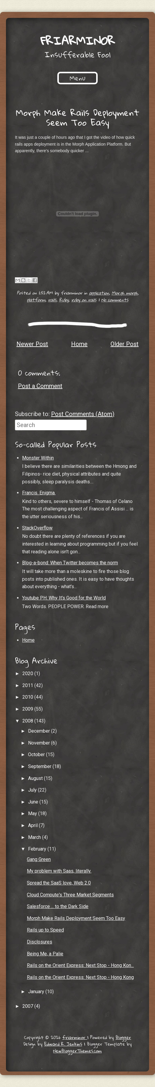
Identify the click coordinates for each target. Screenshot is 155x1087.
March (35, 837)
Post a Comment (40, 386)
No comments (114, 299)
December (39, 731)
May (33, 813)
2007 (28, 1006)
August (36, 778)
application (99, 293)
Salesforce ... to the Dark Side (57, 906)
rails (52, 299)
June (33, 802)
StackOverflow (37, 528)
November (39, 743)
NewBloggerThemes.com (77, 1050)
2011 (28, 685)
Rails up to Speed (45, 930)
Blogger (123, 1037)
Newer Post (32, 344)
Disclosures (39, 942)
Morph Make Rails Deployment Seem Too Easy (77, 117)
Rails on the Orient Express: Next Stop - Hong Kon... (80, 965)
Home (79, 344)
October (37, 754)
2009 (28, 709)
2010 (28, 697)
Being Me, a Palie (45, 954)
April (33, 825)
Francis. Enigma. (39, 493)
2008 (28, 721)
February (37, 849)
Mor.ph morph (125, 293)
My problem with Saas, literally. (59, 871)
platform (36, 299)
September (40, 766)
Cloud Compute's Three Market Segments (70, 895)
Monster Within (38, 458)
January (36, 991)
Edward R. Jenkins (63, 1044)
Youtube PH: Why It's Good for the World (64, 598)
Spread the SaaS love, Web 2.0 (59, 883)
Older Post (125, 344)
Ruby (64, 299)
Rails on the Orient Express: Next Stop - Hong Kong (80, 977)
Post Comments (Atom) (82, 414)
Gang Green (39, 859)
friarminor (77, 40)
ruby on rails (83, 299)
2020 (28, 673)
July (33, 790)
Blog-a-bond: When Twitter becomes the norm (70, 563)
